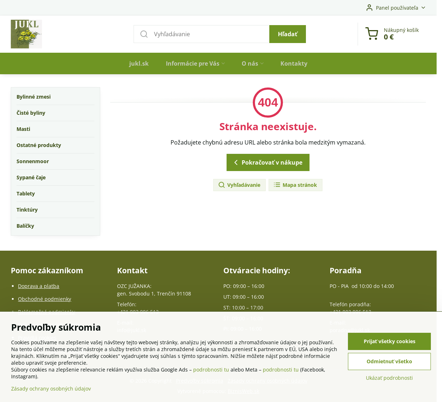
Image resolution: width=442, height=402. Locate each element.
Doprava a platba (38, 286)
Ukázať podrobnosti (389, 378)
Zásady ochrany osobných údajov (51, 389)
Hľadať (287, 34)
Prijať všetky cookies (389, 341)
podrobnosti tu (211, 369)
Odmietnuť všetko (389, 361)
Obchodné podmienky (44, 298)
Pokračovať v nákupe (267, 162)
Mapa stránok (295, 185)
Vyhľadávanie (239, 185)
